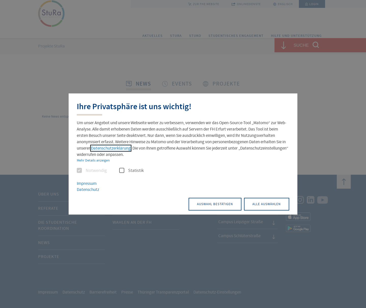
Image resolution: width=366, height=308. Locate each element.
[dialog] (183, 154)
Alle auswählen (263, 203)
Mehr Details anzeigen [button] (93, 160)
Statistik (131, 171)
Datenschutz (88, 189)
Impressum (87, 183)
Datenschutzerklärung (111, 148)
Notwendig (92, 171)
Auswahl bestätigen (204, 203)
